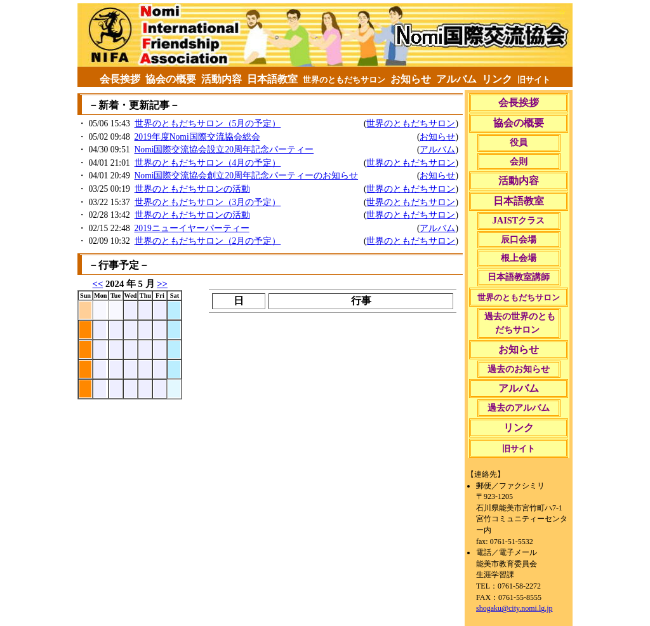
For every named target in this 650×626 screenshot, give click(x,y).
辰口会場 (518, 239)
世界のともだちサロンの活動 (192, 189)
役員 (518, 142)
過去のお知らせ (518, 369)
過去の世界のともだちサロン (518, 323)
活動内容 (221, 79)
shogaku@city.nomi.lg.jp (514, 608)
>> (162, 284)
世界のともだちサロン (410, 123)
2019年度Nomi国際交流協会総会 (197, 137)
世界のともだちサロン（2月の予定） (208, 241)
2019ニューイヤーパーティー (192, 228)
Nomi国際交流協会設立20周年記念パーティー (224, 149)
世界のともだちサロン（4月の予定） (208, 163)
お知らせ (410, 79)
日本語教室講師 (518, 277)
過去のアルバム (518, 408)
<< (98, 284)
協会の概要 (170, 79)
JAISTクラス (518, 220)
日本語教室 (272, 79)
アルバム (456, 79)
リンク (497, 79)
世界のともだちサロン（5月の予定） (208, 123)
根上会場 (518, 258)
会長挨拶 (120, 79)
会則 (518, 161)
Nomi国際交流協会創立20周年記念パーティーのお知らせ (247, 175)
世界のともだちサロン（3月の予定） (208, 202)
